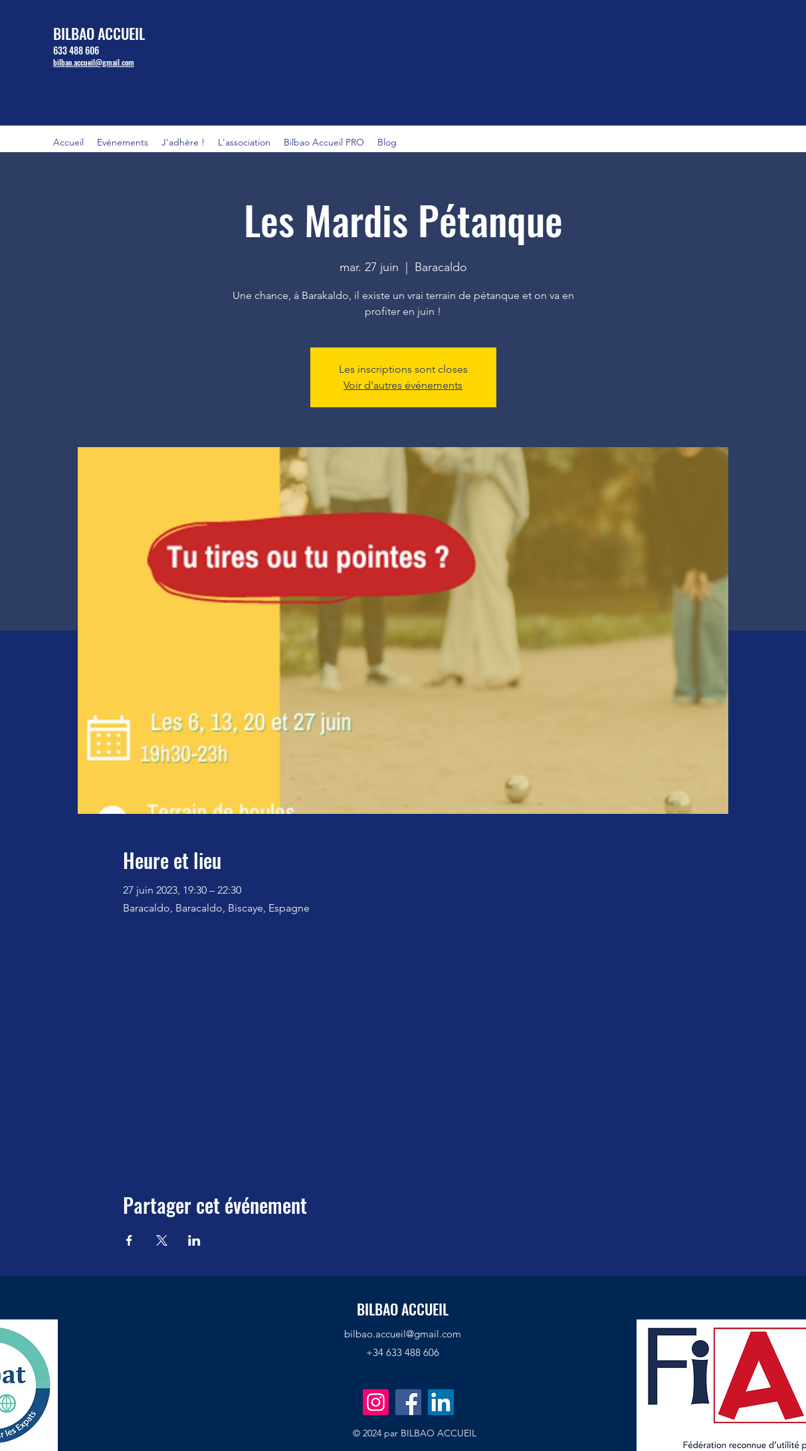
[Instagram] (376, 1402)
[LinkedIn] (441, 1402)
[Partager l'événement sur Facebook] (129, 1240)
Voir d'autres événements (403, 385)
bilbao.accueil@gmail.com (402, 1333)
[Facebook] (408, 1402)
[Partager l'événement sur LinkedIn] (194, 1240)
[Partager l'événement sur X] (161, 1240)
